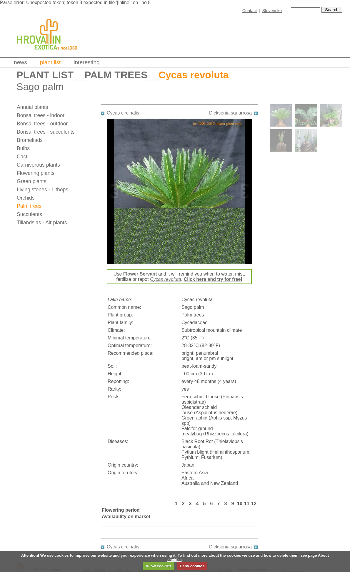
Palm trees (115, 74)
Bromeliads (30, 140)
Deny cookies (192, 566)
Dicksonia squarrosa (230, 112)
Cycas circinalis (123, 112)
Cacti (23, 157)
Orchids (26, 198)
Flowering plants (35, 173)
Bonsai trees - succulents (46, 132)
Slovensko (272, 10)
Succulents (29, 214)
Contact (249, 10)
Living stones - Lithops (42, 190)
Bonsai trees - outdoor (42, 124)
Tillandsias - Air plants (42, 223)
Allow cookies (158, 566)
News (20, 62)
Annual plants (32, 107)
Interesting (87, 62)
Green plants (31, 181)
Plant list (50, 62)
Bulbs (23, 148)
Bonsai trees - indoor (40, 115)
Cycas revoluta (165, 279)
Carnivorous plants (38, 165)
